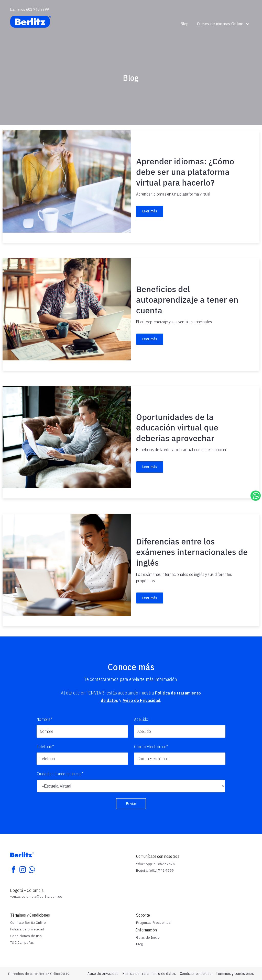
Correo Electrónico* (151, 746)
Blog (184, 23)
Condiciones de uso (26, 935)
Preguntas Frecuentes (153, 922)
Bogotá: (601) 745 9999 (155, 870)
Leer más (149, 211)
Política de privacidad (27, 929)
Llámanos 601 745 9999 (29, 9)
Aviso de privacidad (103, 973)
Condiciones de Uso (196, 973)
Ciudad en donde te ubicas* (60, 773)
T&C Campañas (22, 942)
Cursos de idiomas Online (223, 24)
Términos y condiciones (235, 973)
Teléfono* (45, 746)
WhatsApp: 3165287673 (155, 863)
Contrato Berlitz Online (28, 922)
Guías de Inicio (148, 937)
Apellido (141, 719)
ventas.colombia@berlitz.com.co (36, 896)
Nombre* (44, 719)
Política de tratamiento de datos (149, 973)
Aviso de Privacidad (142, 700)
